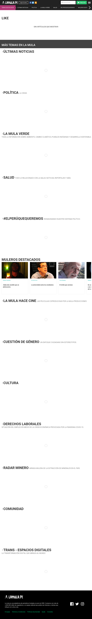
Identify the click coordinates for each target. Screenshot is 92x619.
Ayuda (43, 612)
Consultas (50, 612)
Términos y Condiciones (18, 612)
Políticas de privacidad (33, 612)
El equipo (7, 612)
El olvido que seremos (66, 285)
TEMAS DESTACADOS (8, 7)
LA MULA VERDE (45, 7)
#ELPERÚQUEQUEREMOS (68, 7)
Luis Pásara (62, 280)
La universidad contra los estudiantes (42, 285)
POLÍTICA (34, 7)
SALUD (55, 7)
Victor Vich (34, 280)
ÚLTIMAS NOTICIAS (22, 7)
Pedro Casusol (7, 280)
